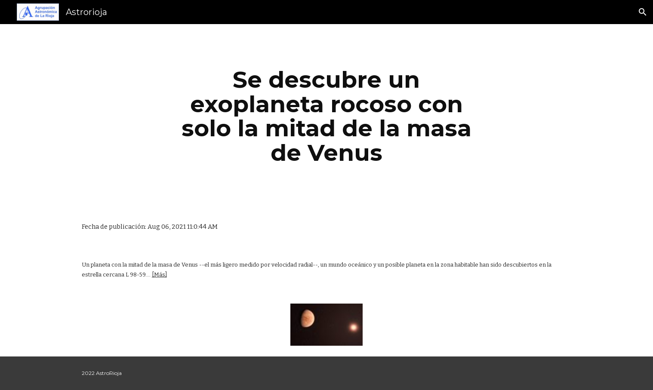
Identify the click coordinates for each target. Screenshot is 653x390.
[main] (326, 116)
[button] (642, 12)
